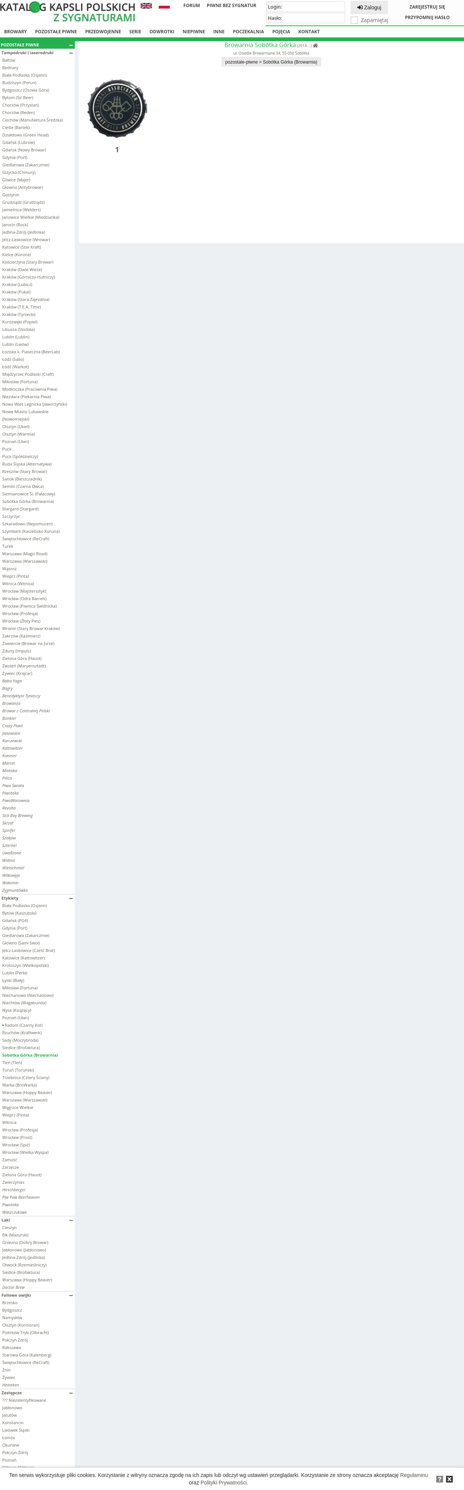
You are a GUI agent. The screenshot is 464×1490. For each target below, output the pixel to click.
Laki (37, 1220)
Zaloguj (369, 7)
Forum (191, 5)
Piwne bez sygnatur (231, 5)
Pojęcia (281, 31)
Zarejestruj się (427, 7)
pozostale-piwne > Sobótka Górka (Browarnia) (271, 62)
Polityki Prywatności (224, 1483)
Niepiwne (194, 31)
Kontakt (309, 31)
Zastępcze (37, 1392)
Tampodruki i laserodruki (37, 52)
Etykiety (37, 898)
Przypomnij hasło (427, 17)
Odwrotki (162, 31)
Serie (135, 31)
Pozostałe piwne (56, 31)
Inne (219, 31)
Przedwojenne (103, 31)
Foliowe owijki (37, 1295)
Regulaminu (414, 1475)
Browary (15, 31)
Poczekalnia (248, 31)
